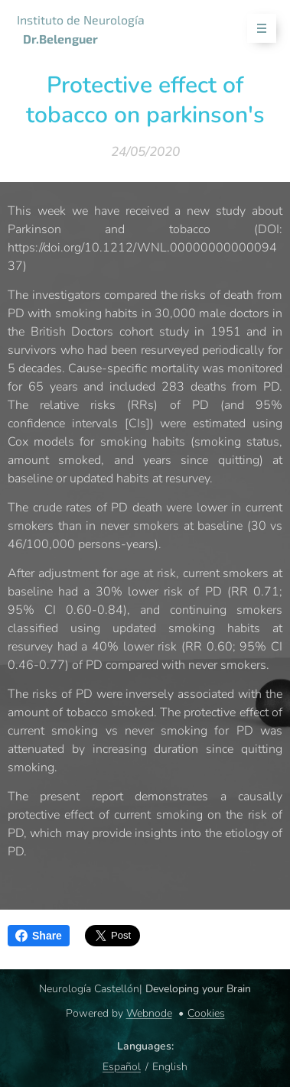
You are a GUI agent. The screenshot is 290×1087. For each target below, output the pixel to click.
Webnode (149, 1013)
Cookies (206, 1013)
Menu (256, 28)
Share (38, 936)
